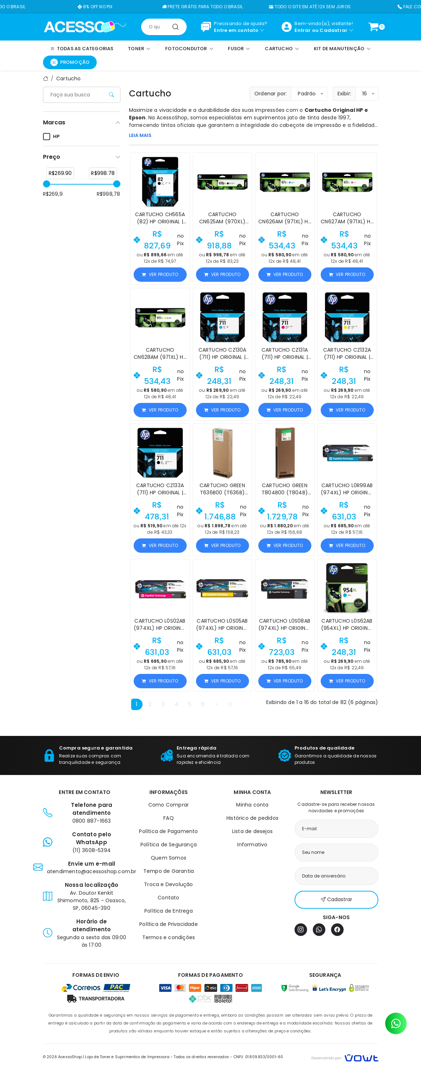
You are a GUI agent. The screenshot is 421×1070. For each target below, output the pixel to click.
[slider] (46, 183)
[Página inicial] (85, 26)
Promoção (70, 62)
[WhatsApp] (319, 929)
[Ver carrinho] (373, 27)
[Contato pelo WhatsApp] (396, 1023)
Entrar (303, 30)
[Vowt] (344, 1056)
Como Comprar (168, 804)
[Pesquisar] (175, 27)
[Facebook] (337, 929)
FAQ (168, 818)
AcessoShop (172, 117)
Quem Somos (168, 857)
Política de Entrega (168, 910)
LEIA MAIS (140, 135)
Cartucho (68, 78)
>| (229, 704)
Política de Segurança (168, 844)
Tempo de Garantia (168, 871)
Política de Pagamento (168, 831)
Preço (51, 157)
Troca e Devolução (168, 884)
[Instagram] (301, 929)
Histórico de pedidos (252, 818)
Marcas (54, 122)
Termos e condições (168, 937)
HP (51, 136)
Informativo (252, 844)
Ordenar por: (270, 93)
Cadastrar (334, 30)
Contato (168, 897)
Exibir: (344, 93)
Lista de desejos (252, 831)
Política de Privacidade (168, 924)
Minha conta (252, 804)
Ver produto (160, 274)
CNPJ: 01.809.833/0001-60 (258, 1057)
